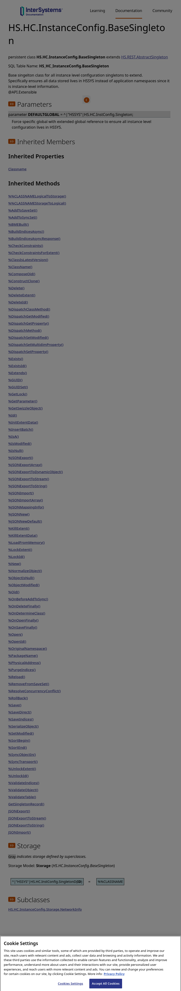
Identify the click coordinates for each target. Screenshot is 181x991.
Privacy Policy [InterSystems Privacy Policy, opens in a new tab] (114, 977)
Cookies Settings (70, 986)
